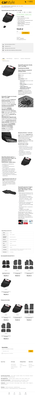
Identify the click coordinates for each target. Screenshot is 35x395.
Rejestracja (31, 1)
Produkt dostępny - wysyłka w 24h (24, 14)
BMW (14, 375)
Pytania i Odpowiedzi (25, 58)
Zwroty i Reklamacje (23, 365)
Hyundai (17, 375)
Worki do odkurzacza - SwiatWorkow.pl (13, 387)
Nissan (14, 378)
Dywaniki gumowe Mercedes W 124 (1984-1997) (29, 317)
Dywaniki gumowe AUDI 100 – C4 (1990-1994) (17, 273)
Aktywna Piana (25, 381)
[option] (8, 18)
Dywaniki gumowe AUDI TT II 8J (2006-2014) (6, 292)
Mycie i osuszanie (4, 381)
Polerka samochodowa (16, 380)
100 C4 (30, 12)
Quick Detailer (23, 380)
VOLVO (23, 378)
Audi (20, 12)
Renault (31, 375)
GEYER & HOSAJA (4, 384)
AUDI (12, 375)
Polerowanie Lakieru (17, 381)
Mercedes (27, 375)
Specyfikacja (9, 58)
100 (24, 12)
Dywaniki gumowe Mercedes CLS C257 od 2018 (17, 317)
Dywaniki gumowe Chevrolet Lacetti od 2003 (29, 273)
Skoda (21, 375)
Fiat (1, 376)
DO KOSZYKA (25, 32)
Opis (4, 58)
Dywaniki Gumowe (11, 376)
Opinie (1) (16, 58)
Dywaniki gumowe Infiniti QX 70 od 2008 (6, 336)
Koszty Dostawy (13, 364)
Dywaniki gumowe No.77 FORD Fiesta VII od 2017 (6, 273)
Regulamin (12, 368)
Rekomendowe (6, 60)
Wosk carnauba (10, 381)
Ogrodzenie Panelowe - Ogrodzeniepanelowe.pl (9, 388)
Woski (27, 380)
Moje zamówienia (31, 365)
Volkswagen (5, 376)
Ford (24, 375)
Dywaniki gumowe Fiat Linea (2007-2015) (6, 317)
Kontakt (21, 364)
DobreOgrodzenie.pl (22, 388)
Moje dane (30, 364)
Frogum (6, 270)
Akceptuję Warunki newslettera (8, 353)
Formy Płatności (13, 365)
